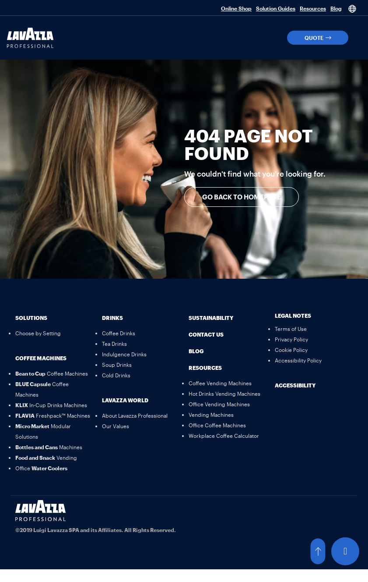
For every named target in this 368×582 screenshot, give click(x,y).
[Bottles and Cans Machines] (48, 447)
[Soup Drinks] (117, 364)
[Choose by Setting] (38, 333)
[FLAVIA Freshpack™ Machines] (52, 415)
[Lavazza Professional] (30, 38)
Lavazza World (125, 400)
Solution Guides (275, 8)
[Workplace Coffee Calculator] (224, 435)
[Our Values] (115, 426)
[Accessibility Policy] (298, 360)
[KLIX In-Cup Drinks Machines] (51, 405)
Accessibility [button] (295, 385)
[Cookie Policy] (291, 349)
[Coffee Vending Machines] (220, 383)
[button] (317, 38)
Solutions (31, 318)
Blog (336, 8)
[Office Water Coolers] (41, 468)
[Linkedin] (199, 511)
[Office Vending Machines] (219, 404)
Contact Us (206, 334)
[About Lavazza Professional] (135, 415)
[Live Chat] (345, 551)
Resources (313, 8)
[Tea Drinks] (114, 343)
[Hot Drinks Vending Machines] (224, 393)
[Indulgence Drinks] (124, 354)
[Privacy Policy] (291, 339)
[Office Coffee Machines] (217, 425)
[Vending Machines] (211, 414)
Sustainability (211, 318)
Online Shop (236, 8)
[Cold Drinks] (116, 375)
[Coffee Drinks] (118, 333)
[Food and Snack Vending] (46, 457)
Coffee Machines (41, 358)
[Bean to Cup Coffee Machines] (51, 373)
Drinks (112, 318)
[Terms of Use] (291, 328)
